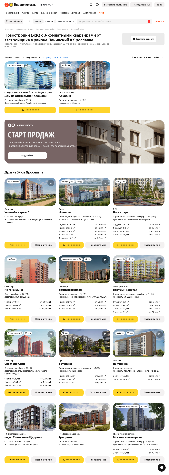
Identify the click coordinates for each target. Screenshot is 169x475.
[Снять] (35, 13)
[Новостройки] (12, 13)
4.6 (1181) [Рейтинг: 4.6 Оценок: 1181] (152, 217)
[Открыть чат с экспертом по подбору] (162, 468)
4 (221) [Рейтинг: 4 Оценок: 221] (151, 441)
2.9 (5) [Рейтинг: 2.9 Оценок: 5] (28, 100)
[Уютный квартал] (84, 269)
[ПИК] (100, 13)
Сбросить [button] (159, 21)
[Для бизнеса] (89, 13)
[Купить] (25, 13)
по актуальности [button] (31, 57)
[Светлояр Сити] (30, 343)
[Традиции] (84, 417)
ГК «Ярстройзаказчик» (15, 434)
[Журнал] (75, 13)
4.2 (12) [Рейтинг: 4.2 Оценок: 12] (83, 100)
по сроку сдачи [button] (50, 57)
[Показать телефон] (30, 110)
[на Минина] (138, 343)
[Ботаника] (84, 343)
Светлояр (9, 209)
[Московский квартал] (138, 417)
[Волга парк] (138, 192)
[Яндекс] (7, 5)
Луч (60, 360)
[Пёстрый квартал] (138, 269)
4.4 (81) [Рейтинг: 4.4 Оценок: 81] (96, 368)
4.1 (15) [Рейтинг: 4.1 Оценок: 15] (83, 294)
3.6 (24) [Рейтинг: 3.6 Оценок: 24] (25, 294)
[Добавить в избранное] (50, 66)
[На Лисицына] (30, 269)
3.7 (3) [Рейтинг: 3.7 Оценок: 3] (27, 441)
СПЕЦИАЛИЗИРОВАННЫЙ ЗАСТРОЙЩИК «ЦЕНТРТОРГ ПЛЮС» (30, 92)
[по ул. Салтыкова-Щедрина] (30, 417)
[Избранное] (91, 4)
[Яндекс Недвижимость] (22, 5)
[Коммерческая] (49, 13)
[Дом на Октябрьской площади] (30, 75)
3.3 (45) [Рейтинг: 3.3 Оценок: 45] (29, 368)
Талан (61, 209)
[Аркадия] (84, 75)
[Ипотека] (64, 13)
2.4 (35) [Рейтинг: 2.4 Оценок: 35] (151, 294)
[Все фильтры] (29, 21)
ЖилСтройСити (120, 286)
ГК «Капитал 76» (66, 92)
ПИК (115, 209)
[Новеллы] (84, 192)
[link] (159, 4)
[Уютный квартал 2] (30, 192)
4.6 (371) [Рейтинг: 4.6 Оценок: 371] (97, 217)
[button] (97, 4)
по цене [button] (64, 57)
